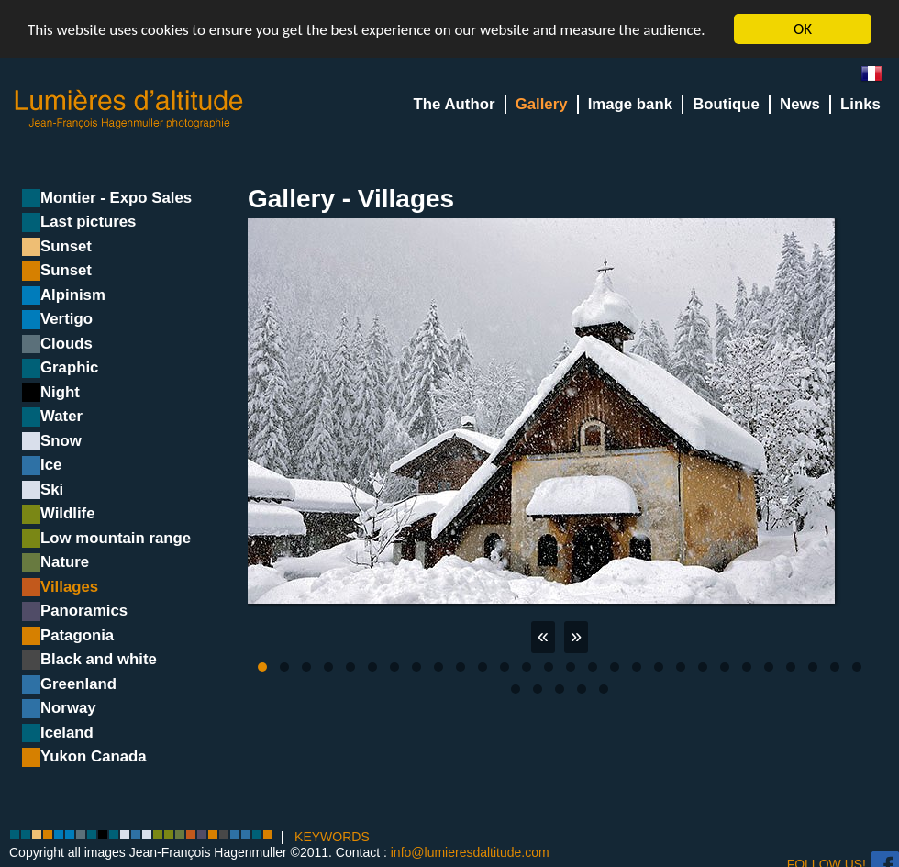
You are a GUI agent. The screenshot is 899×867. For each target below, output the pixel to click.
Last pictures (88, 221)
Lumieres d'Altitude (129, 109)
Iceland (67, 732)
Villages (69, 586)
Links (860, 104)
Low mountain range (115, 538)
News (800, 104)
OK (803, 29)
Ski (51, 489)
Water (61, 416)
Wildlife (67, 513)
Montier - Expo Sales (116, 197)
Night (60, 392)
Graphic (69, 367)
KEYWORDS (332, 835)
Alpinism (72, 295)
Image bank (630, 104)
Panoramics (84, 610)
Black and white (98, 659)
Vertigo (66, 319)
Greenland (78, 684)
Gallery (542, 104)
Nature (64, 562)
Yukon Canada (93, 756)
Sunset (66, 246)
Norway (68, 708)
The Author (454, 104)
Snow (61, 441)
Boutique (726, 104)
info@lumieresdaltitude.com (470, 852)
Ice (50, 464)
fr (878, 77)
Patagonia (77, 635)
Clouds (66, 343)
